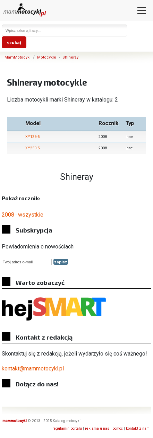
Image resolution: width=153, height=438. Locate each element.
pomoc (117, 428)
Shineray (70, 57)
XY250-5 (32, 148)
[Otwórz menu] (142, 10)
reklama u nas (97, 428)
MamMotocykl (18, 57)
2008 (8, 214)
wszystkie (30, 214)
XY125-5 (32, 136)
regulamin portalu (67, 428)
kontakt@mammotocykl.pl (33, 368)
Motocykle (46, 57)
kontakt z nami (138, 428)
